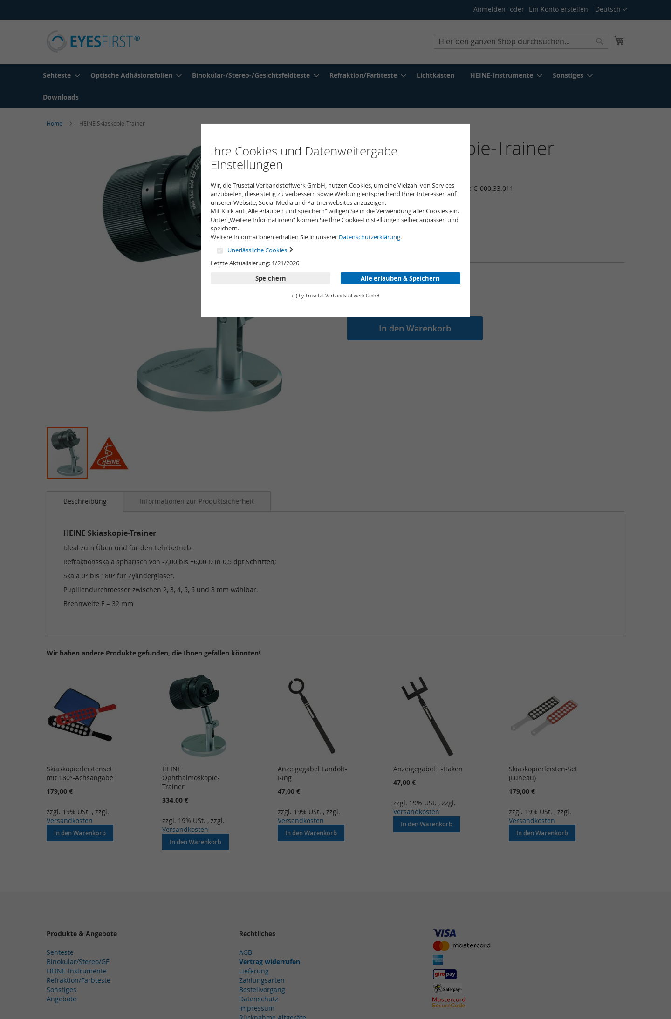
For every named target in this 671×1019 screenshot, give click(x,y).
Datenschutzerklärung (369, 237)
